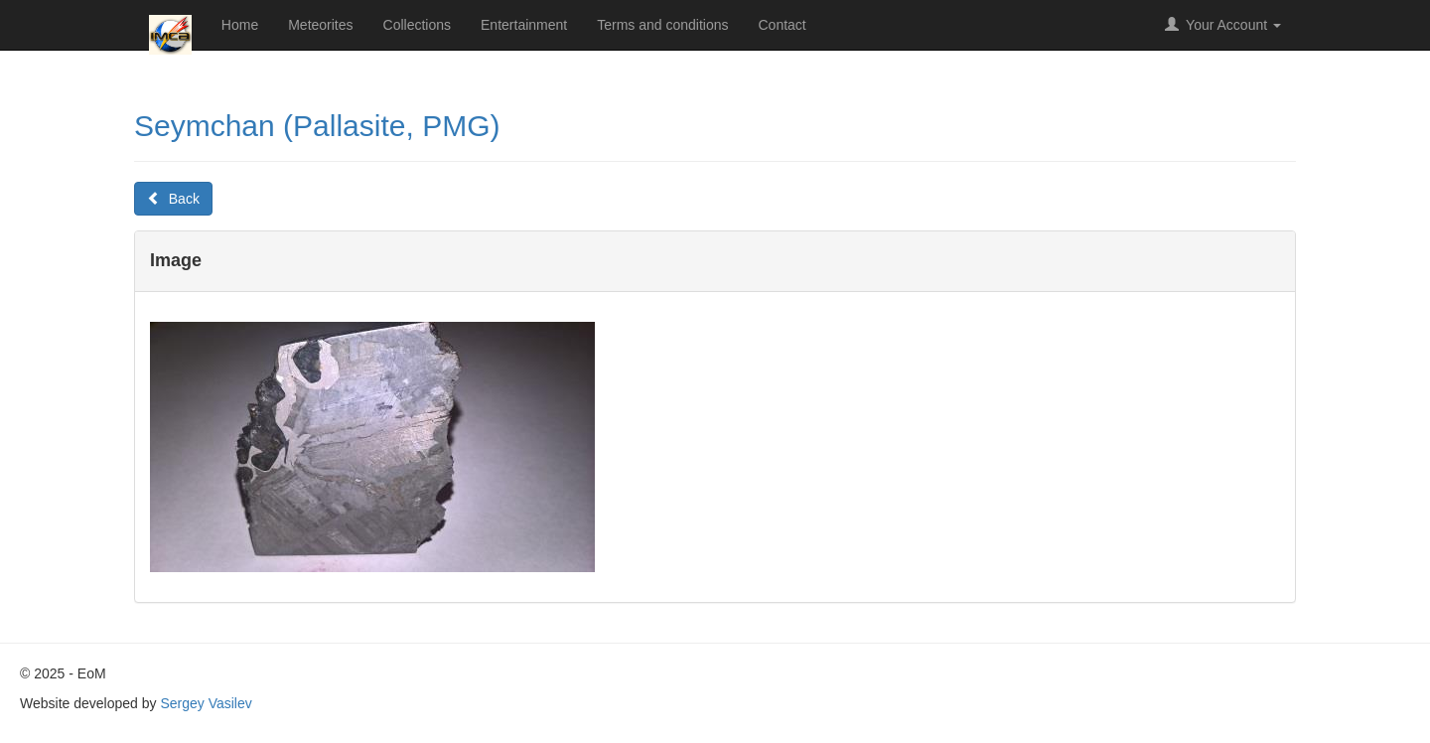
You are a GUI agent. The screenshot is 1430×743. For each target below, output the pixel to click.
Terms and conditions (662, 25)
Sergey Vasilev (205, 703)
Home (239, 25)
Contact (782, 25)
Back (173, 199)
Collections (417, 25)
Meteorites (320, 25)
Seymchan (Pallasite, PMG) (317, 125)
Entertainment (524, 25)
